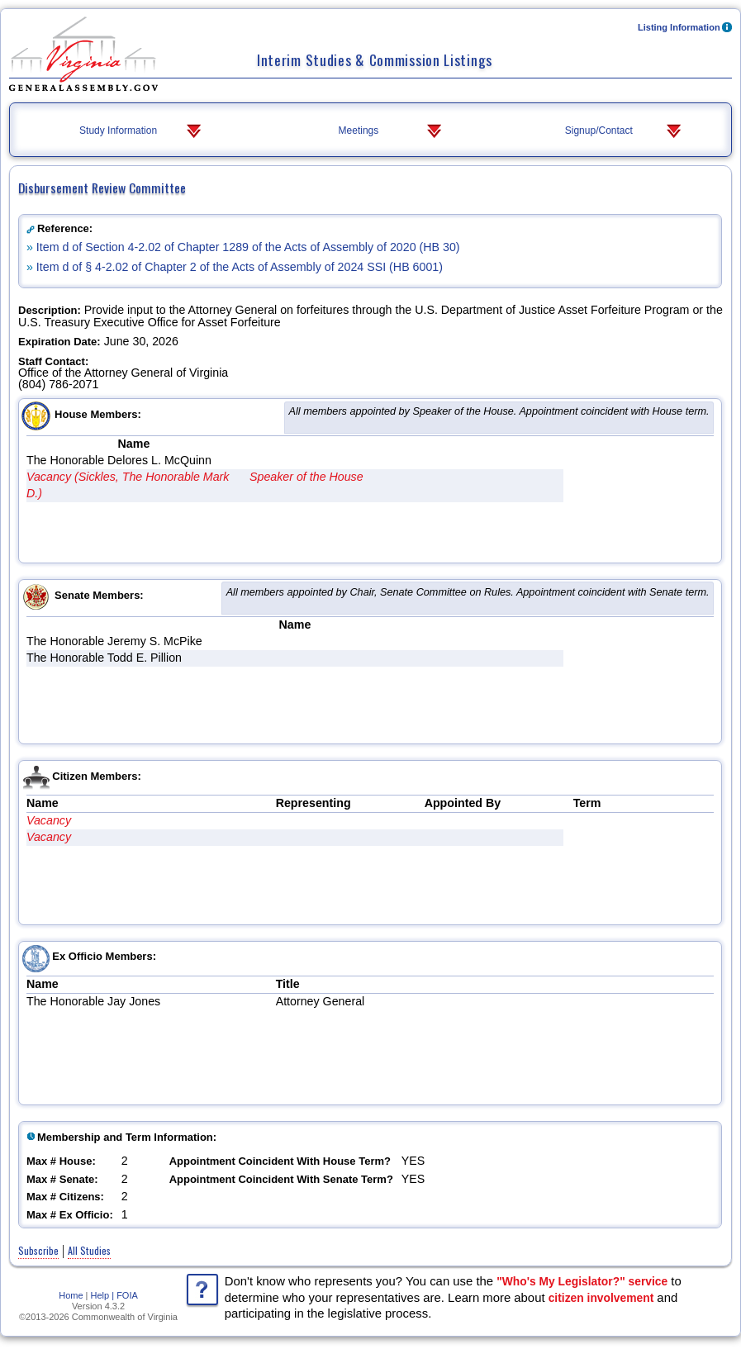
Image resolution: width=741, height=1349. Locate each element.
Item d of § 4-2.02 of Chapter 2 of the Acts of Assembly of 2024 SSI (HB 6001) (239, 266)
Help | (103, 1295)
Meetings (391, 131)
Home (71, 1295)
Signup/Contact (625, 131)
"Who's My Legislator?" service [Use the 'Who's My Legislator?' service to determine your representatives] (581, 1281)
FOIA (127, 1295)
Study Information (141, 131)
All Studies (89, 1250)
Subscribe (38, 1250)
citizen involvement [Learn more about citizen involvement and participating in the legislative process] (601, 1297)
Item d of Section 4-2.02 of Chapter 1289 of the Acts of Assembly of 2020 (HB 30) (248, 247)
